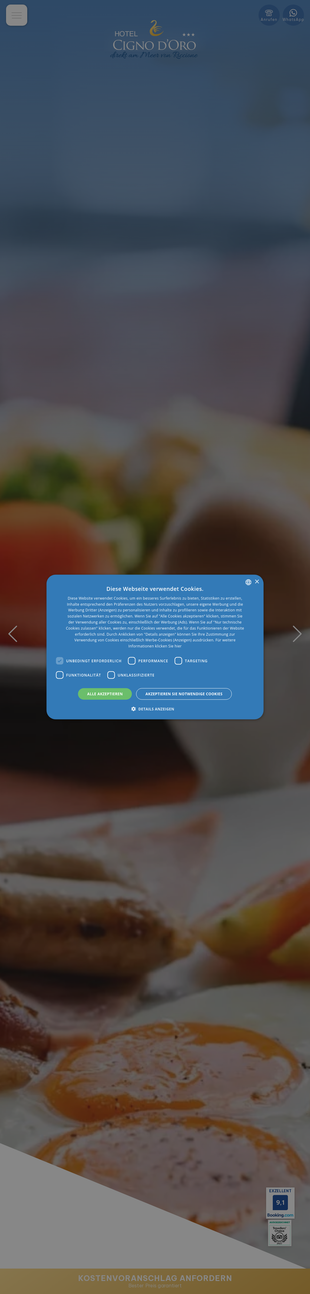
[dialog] (155, 647)
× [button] (256, 582)
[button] (155, 709)
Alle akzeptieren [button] (105, 693)
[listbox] (248, 582)
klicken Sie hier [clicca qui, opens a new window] (168, 646)
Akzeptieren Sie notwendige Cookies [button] (184, 693)
